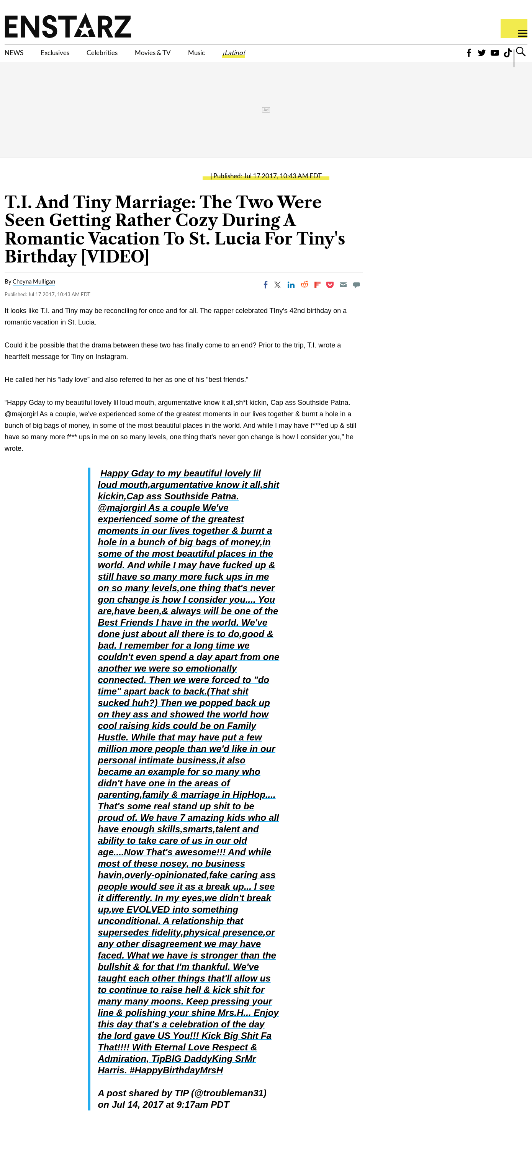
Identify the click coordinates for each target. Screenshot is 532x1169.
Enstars (68, 25)
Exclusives (71, 56)
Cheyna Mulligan (34, 292)
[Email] (343, 295)
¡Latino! (304, 56)
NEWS (18, 56)
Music (257, 56)
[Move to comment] (356, 295)
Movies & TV (201, 56)
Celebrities (133, 56)
